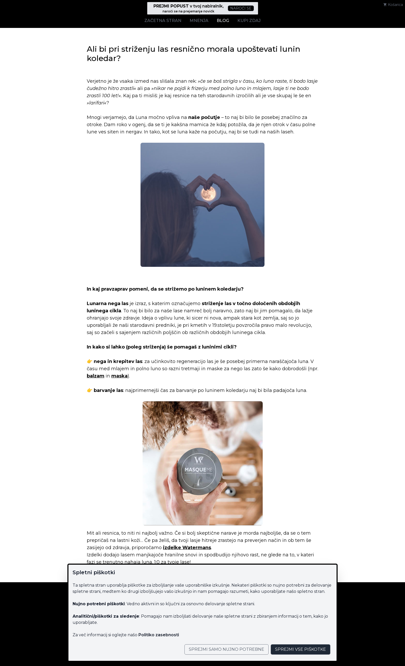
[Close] (226, 649)
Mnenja (199, 20)
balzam (95, 376)
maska (119, 376)
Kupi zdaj (249, 20)
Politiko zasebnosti (158, 634)
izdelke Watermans (187, 547)
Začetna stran (162, 20)
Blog (223, 20)
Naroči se (241, 8)
